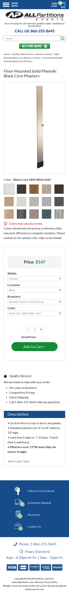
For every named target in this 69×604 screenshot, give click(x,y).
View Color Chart (18, 461)
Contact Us (34, 526)
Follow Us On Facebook (41, 490)
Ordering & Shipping (39, 502)
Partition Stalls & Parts (22, 54)
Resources (34, 514)
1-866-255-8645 (43, 544)
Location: (14, 285)
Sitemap (39, 582)
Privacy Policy (50, 582)
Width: (12, 273)
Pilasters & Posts (44, 54)
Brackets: (14, 296)
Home (7, 54)
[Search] (32, 38)
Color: (12, 308)
